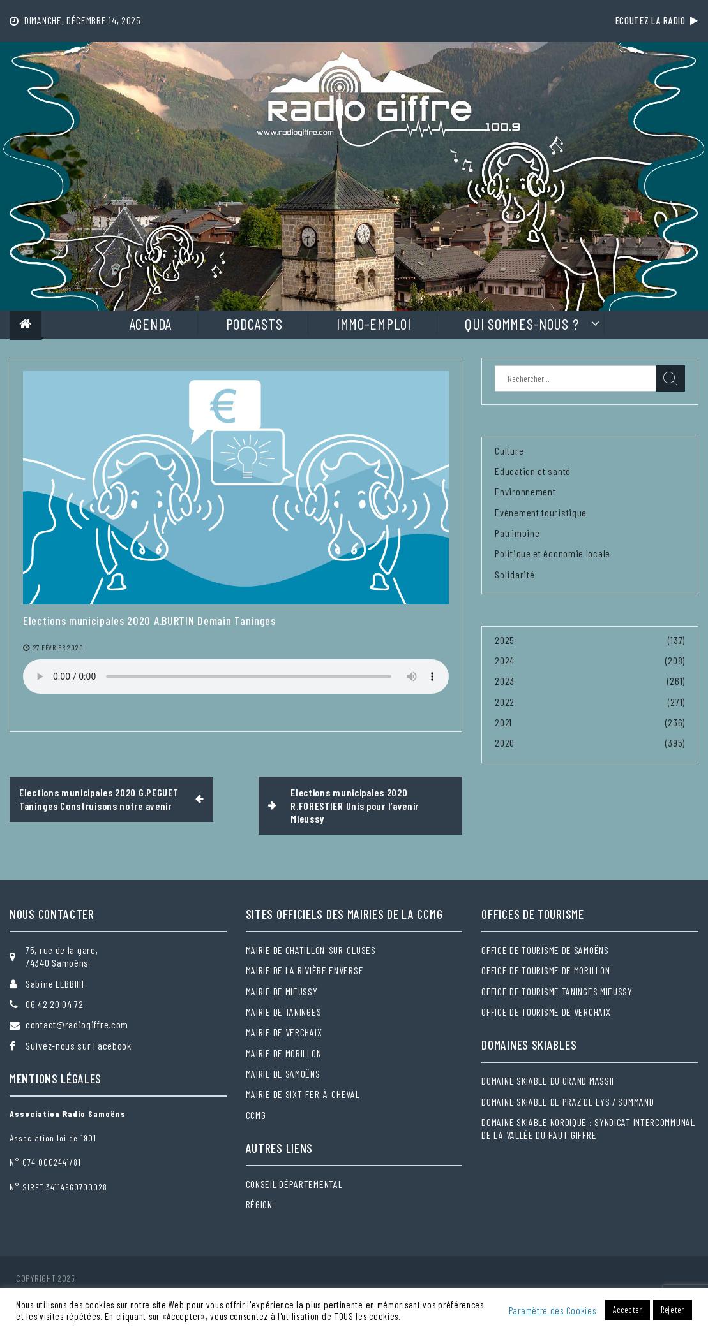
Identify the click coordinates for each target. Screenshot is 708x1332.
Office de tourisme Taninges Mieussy (557, 991)
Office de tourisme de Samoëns (544, 950)
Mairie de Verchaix (284, 1032)
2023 (505, 681)
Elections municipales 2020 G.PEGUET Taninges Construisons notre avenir (99, 798)
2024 (505, 660)
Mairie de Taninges (284, 1012)
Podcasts (254, 323)
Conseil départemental (294, 1184)
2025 (505, 640)
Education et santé (533, 471)
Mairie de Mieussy (282, 991)
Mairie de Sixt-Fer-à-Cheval (303, 1094)
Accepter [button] (627, 1310)
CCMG (256, 1115)
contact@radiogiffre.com (77, 1024)
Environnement (525, 491)
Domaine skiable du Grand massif (548, 1080)
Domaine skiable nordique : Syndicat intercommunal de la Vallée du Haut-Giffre (588, 1128)
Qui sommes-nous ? (521, 323)
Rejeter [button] (672, 1310)
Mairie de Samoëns (283, 1073)
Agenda (150, 323)
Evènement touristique (541, 512)
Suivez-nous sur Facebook (79, 1045)
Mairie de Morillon (284, 1053)
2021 (503, 722)
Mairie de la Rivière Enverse (305, 970)
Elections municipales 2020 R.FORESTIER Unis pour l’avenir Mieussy (354, 805)
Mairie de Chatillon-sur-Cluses (311, 950)
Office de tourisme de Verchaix (545, 1012)
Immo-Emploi (373, 323)
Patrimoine (517, 533)
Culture (509, 450)
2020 (505, 742)
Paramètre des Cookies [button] (552, 1310)
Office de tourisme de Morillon (545, 970)
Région (259, 1204)
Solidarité (514, 574)
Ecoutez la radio (656, 20)
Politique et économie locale (552, 553)
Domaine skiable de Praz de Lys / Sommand (567, 1101)
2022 (505, 702)
